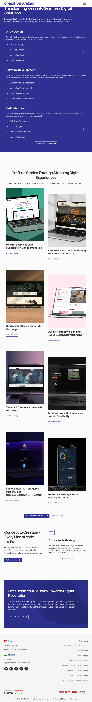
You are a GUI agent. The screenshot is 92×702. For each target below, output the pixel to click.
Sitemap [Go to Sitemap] (58, 699)
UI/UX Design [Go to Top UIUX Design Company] (82, 655)
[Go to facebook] (16, 669)
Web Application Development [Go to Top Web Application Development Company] (76, 645)
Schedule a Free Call (18, 617)
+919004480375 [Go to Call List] (10, 659)
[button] (62, 558)
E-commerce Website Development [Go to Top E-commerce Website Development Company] (73, 666)
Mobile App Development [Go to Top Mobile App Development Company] (78, 676)
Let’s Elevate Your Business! (36, 516)
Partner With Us (13, 560)
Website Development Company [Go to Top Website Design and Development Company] (75, 681)
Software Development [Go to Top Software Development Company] (78, 660)
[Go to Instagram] (11, 669)
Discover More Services (46, 144)
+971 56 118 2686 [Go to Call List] (11, 646)
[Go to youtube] (21, 669)
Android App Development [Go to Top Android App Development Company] (77, 671)
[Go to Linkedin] (6, 669)
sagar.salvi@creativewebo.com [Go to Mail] (17, 663)
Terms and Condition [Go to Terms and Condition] (69, 699)
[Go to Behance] (26, 669)
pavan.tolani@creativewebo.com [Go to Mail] (17, 649)
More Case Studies (60, 516)
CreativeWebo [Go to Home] (25, 699)
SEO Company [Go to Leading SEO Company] (82, 650)
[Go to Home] (19, 3)
